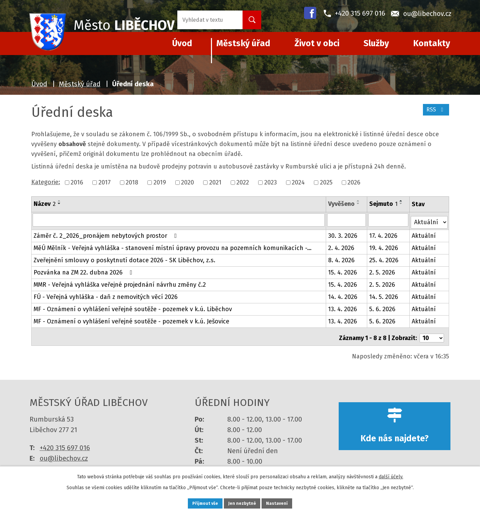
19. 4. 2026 (384, 245)
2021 (215, 182)
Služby (376, 43)
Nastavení (284, 502)
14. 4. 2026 (343, 294)
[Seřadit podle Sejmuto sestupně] (401, 203)
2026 (354, 182)
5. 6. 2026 (383, 306)
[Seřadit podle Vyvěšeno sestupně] (359, 203)
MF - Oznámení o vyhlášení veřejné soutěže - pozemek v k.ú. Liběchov (133, 306)
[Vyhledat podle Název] (179, 219)
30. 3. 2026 (343, 233)
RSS (434, 113)
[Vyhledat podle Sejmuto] (389, 219)
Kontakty (431, 43)
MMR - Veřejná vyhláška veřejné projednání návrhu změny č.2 (120, 282)
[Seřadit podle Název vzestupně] (59, 200)
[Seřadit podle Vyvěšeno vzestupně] (359, 200)
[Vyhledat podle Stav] (429, 219)
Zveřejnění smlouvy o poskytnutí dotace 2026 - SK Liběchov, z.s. (124, 258)
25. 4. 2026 (384, 258)
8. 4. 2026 (342, 258)
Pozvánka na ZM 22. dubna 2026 (84, 270)
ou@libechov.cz (64, 453)
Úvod (39, 84)
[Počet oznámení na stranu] (432, 332)
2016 (77, 182)
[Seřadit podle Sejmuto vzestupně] (401, 200)
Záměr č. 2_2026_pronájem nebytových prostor (107, 233)
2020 (187, 182)
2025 (326, 182)
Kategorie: (45, 182)
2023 (270, 182)
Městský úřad (243, 43)
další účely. (391, 475)
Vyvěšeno (342, 204)
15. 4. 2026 (343, 270)
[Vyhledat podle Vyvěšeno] (347, 219)
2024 (298, 182)
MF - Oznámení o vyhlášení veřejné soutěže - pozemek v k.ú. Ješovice (131, 319)
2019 (160, 182)
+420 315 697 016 (65, 443)
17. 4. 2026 (384, 233)
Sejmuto (384, 204)
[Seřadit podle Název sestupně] (59, 203)
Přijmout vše (199, 502)
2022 (242, 182)
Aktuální (424, 233)
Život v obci (317, 43)
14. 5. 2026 (384, 294)
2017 (105, 182)
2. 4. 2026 (342, 245)
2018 (132, 182)
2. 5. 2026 (382, 270)
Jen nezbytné (243, 502)
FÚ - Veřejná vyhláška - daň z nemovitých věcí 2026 (106, 294)
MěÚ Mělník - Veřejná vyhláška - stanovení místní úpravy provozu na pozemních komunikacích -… (173, 245)
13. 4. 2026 (343, 306)
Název (45, 204)
